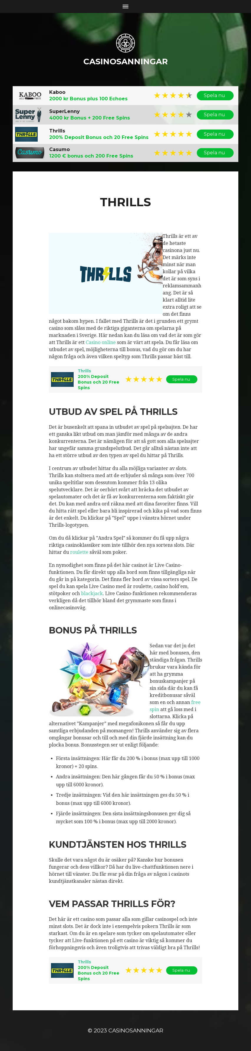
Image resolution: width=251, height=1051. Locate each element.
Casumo (59, 149)
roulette (79, 552)
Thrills (57, 130)
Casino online (101, 342)
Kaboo (57, 92)
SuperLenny (64, 111)
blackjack (92, 593)
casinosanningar (126, 61)
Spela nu (215, 96)
